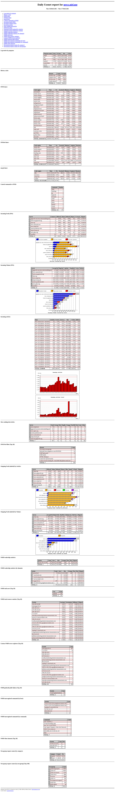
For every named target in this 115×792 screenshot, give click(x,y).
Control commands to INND (11, 20)
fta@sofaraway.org (36, 789)
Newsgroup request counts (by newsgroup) (15, 46)
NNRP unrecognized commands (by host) (14, 40)
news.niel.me (70, 4)
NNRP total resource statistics (11, 36)
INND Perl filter (8, 27)
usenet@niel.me (10, 790)
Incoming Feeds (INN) (9, 22)
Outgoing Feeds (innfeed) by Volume (13, 30)
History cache (7, 14)
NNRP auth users (8, 35)
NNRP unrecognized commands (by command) (16, 42)
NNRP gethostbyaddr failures (11, 39)
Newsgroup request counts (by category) (14, 45)
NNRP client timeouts (9, 43)
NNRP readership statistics (11, 32)
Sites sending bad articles (10, 26)
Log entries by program (10, 13)
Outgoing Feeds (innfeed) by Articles (13, 29)
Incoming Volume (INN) (10, 23)
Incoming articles (8, 25)
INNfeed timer (7, 17)
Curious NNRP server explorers (12, 38)
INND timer (7, 16)
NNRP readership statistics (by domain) (14, 33)
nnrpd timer (7, 19)
